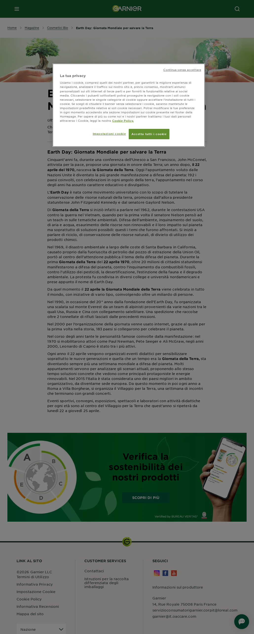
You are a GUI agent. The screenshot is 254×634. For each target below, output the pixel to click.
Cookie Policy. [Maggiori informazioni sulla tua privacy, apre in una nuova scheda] (123, 120)
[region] (129, 105)
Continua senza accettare (182, 69)
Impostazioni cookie (109, 133)
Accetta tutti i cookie (149, 134)
